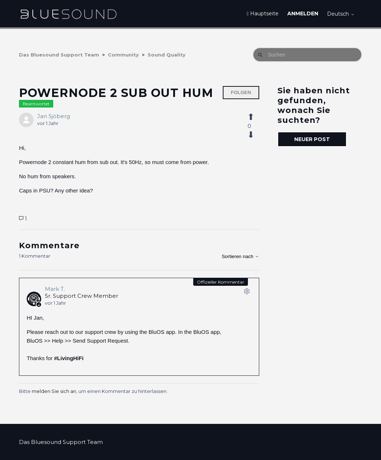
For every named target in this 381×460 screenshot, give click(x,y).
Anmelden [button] (302, 13)
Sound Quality (167, 55)
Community (123, 55)
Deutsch (341, 14)
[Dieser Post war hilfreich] (255, 117)
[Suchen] (307, 54)
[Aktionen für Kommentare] (247, 292)
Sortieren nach (240, 256)
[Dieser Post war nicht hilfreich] (255, 134)
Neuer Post (312, 139)
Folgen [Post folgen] (241, 92)
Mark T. (55, 288)
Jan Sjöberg (53, 116)
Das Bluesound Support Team (59, 55)
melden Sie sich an (54, 391)
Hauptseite (263, 13)
